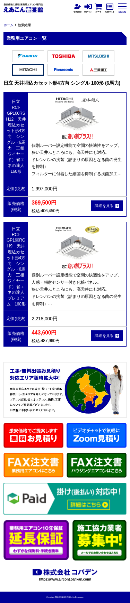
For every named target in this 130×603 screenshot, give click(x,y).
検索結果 (24, 25)
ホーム (8, 25)
